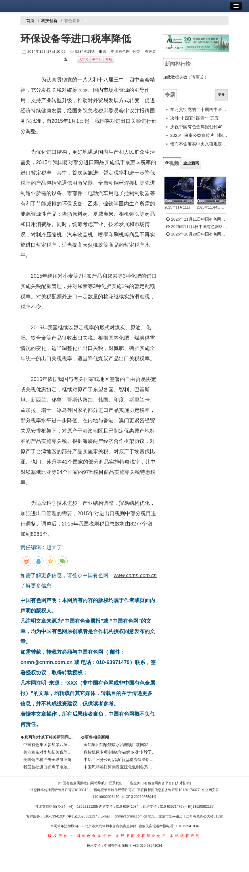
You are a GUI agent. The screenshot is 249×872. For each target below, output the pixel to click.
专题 (170, 95)
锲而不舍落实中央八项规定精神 (199, 143)
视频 (172, 163)
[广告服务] (133, 783)
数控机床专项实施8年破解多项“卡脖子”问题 (120, 752)
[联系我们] (116, 783)
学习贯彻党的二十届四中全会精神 (199, 109)
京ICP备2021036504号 (139, 797)
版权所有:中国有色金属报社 (80, 836)
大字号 (84, 59)
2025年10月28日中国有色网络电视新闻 (197, 234)
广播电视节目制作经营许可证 (112, 790)
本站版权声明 (185, 836)
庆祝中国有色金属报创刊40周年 (199, 126)
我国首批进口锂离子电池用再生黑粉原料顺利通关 (49, 767)
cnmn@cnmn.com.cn (131, 816)
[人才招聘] (183, 783)
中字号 (97, 59)
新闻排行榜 (178, 64)
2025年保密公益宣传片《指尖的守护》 (199, 135)
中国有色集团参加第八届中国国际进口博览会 (49, 744)
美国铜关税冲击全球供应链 (47, 759)
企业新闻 (191, 163)
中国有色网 (120, 51)
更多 (221, 95)
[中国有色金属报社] (73, 783)
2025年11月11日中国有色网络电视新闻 (179, 207)
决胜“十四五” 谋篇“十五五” (195, 118)
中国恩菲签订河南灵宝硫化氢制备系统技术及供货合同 (120, 767)
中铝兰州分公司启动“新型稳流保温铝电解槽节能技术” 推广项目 (120, 759)
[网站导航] (98, 783)
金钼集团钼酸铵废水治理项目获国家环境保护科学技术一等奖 (120, 744)
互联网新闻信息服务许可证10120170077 (168, 790)
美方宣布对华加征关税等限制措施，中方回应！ (49, 752)
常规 (109, 59)
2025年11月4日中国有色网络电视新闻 (212, 207)
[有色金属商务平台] (158, 783)
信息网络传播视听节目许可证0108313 (59, 790)
